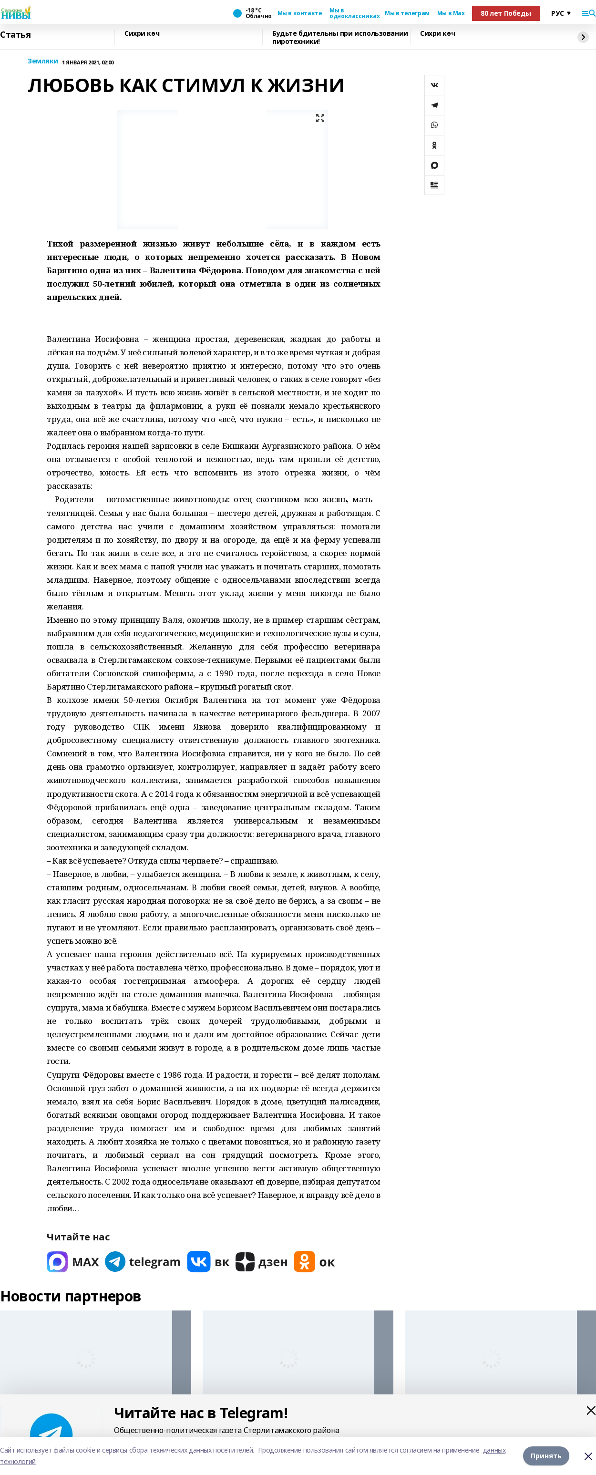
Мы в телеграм (407, 13)
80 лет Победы (506, 13)
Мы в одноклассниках (353, 13)
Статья (15, 35)
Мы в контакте (299, 13)
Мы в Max (451, 13)
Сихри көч (141, 34)
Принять (546, 1455)
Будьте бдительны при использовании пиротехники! (340, 37)
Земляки (43, 61)
